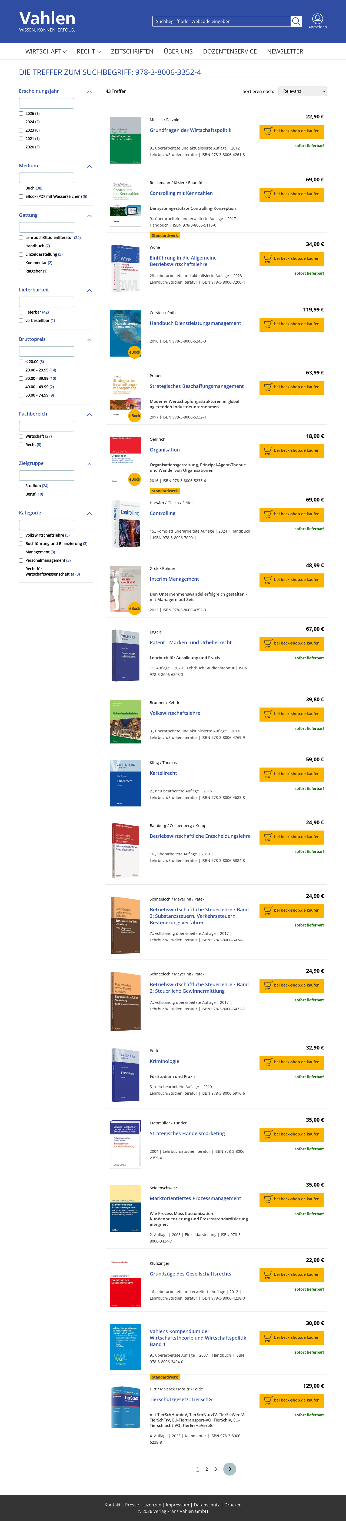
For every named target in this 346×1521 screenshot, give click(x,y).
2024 (32, 121)
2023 (32, 130)
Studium (36, 485)
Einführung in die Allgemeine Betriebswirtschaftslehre (183, 260)
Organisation (165, 449)
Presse (132, 1505)
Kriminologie (164, 1061)
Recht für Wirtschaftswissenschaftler (52, 571)
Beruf (34, 494)
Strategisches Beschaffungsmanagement (197, 386)
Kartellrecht (163, 773)
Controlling (162, 513)
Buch (33, 188)
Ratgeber (36, 271)
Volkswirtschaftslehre (47, 535)
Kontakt (113, 1505)
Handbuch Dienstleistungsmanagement (195, 323)
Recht (89, 51)
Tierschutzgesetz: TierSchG (181, 1399)
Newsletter (285, 51)
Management (40, 551)
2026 (32, 113)
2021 (32, 138)
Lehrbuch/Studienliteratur (53, 237)
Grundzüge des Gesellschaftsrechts (190, 1273)
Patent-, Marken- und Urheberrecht (191, 642)
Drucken (233, 1505)
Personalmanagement (48, 560)
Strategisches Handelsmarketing (187, 1133)
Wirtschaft (46, 51)
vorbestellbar (40, 320)
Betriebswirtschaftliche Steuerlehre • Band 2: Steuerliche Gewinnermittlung (199, 987)
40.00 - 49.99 (39, 386)
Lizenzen (152, 1505)
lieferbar (37, 312)
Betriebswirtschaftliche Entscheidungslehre (200, 836)
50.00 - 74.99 (39, 395)
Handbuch (37, 245)
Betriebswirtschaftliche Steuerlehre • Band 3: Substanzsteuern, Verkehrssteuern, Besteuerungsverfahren (199, 916)
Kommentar (38, 262)
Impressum (177, 1505)
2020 (32, 147)
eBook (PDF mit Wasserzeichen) (56, 196)
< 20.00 (34, 361)
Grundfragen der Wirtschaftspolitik (190, 130)
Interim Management (174, 579)
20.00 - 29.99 (40, 370)
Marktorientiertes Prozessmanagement (195, 1198)
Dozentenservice (230, 51)
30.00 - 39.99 (40, 378)
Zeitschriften (133, 51)
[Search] (221, 21)
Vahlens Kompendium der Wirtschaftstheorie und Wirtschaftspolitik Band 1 (198, 1337)
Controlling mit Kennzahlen (181, 193)
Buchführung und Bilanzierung (56, 543)
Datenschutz (207, 1505)
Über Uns (179, 51)
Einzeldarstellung (43, 254)
